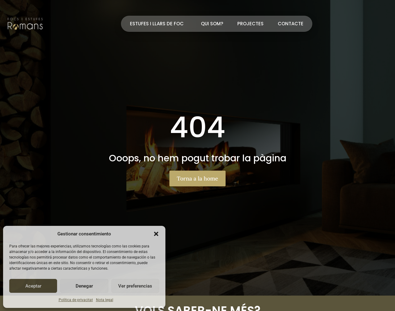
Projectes (250, 23)
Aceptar (33, 286)
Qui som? (212, 23)
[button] (156, 234)
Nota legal (104, 300)
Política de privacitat (76, 300)
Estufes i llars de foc (158, 23)
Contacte (290, 23)
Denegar (84, 286)
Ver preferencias (135, 286)
